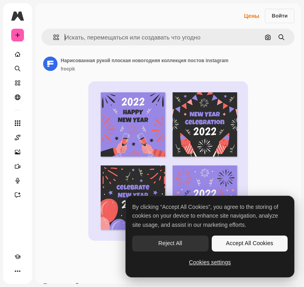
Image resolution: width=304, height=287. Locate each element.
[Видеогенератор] (17, 166)
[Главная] (17, 54)
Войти (280, 16)
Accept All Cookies (249, 243)
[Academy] (17, 256)
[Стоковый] (17, 83)
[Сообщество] (17, 97)
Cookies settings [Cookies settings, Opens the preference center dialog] (210, 262)
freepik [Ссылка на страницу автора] (68, 69)
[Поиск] (17, 68)
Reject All (170, 243)
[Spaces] (17, 137)
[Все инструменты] (17, 123)
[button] (53, 37)
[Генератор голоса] (17, 180)
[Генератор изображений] (17, 151)
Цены (252, 16)
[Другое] (17, 271)
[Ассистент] (17, 195)
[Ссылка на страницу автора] (50, 64)
